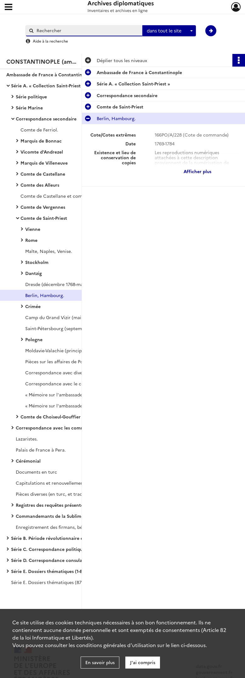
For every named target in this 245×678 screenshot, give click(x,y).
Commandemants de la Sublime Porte (56, 516)
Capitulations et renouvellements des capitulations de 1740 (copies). (79, 483)
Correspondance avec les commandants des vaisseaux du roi (79, 427)
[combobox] (169, 31)
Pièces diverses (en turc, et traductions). (58, 494)
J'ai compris (142, 662)
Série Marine (29, 107)
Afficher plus (197, 171)
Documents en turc (36, 472)
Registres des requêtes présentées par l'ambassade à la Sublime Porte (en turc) (79, 505)
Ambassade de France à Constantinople (49, 74)
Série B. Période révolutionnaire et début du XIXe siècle (70, 538)
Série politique (31, 96)
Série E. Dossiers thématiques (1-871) (49, 571)
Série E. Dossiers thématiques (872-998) (52, 582)
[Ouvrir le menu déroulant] (8, 7)
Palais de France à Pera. (41, 450)
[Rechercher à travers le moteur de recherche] (87, 30)
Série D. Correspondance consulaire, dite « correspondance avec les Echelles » (74, 560)
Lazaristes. (27, 438)
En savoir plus (100, 662)
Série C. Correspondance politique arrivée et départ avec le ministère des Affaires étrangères (74, 549)
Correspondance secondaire (46, 118)
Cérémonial (28, 461)
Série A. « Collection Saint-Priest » (47, 85)
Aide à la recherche (50, 41)
